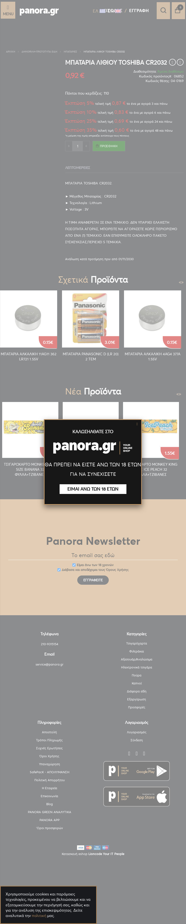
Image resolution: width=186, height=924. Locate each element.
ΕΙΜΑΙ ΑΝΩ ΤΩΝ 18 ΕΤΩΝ (92, 489)
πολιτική (39, 915)
